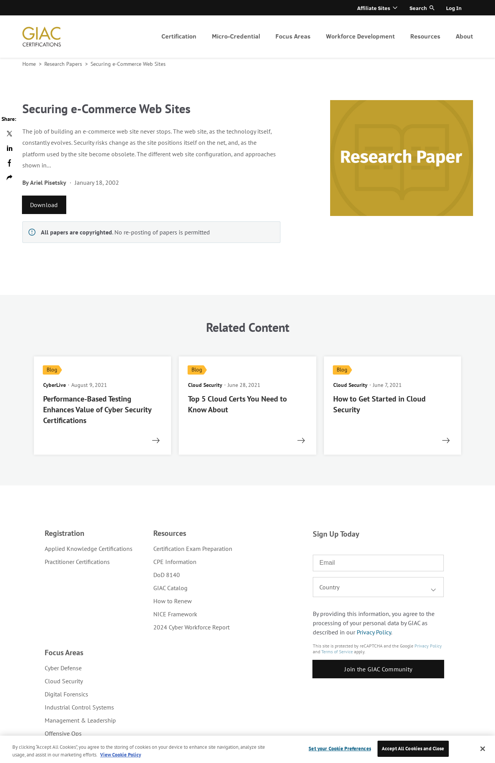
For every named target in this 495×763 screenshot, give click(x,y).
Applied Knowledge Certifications (89, 548)
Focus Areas (292, 36)
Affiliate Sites (373, 8)
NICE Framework (175, 614)
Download (44, 205)
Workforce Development (360, 36)
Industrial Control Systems (79, 707)
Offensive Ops (63, 733)
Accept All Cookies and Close (413, 748)
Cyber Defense (63, 668)
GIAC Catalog (170, 588)
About (464, 36)
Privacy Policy (374, 632)
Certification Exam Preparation (192, 548)
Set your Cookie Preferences (340, 748)
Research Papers (64, 63)
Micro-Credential (236, 36)
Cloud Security (64, 681)
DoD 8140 (166, 575)
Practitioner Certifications (77, 562)
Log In (453, 8)
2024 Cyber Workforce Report (191, 627)
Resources (425, 36)
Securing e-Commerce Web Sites (128, 63)
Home (29, 63)
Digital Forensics (66, 694)
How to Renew (172, 601)
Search (418, 8)
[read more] (102, 405)
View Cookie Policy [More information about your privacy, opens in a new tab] (120, 754)
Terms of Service (337, 651)
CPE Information (174, 562)
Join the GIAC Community (378, 669)
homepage (41, 36)
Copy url (9, 177)
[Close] (482, 748)
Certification (178, 36)
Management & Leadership (80, 720)
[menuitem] (178, 36)
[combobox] (378, 587)
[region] (247, 749)
